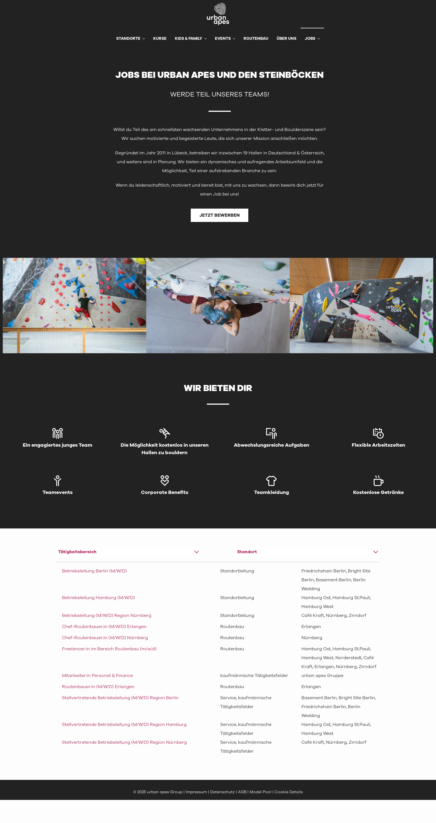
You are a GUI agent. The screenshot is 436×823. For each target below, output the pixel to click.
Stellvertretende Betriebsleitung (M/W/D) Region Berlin (120, 698)
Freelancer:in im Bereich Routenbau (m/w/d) (109, 649)
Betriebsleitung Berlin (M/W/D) (94, 571)
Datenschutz (223, 792)
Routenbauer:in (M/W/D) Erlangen (98, 687)
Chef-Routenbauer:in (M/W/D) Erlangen (104, 627)
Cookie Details (289, 792)
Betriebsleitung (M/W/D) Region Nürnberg (106, 615)
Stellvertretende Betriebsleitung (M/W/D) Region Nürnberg (124, 742)
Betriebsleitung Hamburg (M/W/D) (98, 598)
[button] (9, 305)
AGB (242, 792)
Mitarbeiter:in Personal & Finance (97, 676)
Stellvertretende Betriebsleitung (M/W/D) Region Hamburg (124, 724)
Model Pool (260, 792)
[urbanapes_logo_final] (218, 5)
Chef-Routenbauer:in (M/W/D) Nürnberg (105, 638)
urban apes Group (164, 792)
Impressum (196, 792)
